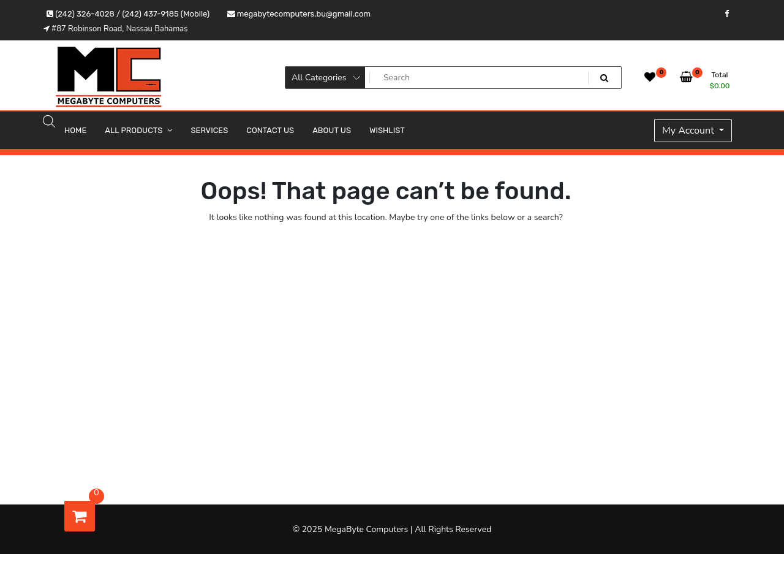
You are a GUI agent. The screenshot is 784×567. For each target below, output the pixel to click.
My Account (689, 130)
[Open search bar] (49, 120)
